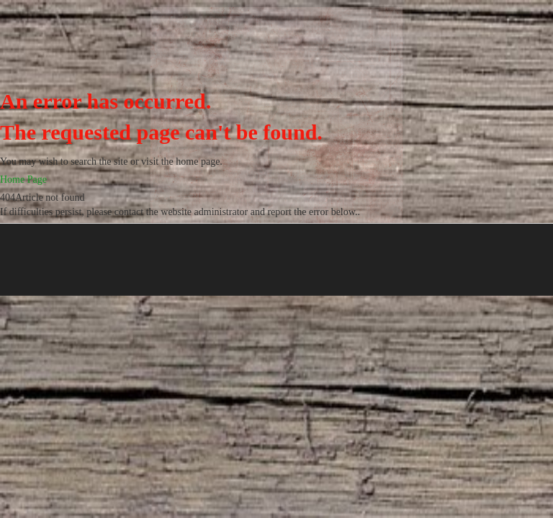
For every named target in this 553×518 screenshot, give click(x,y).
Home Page (23, 179)
